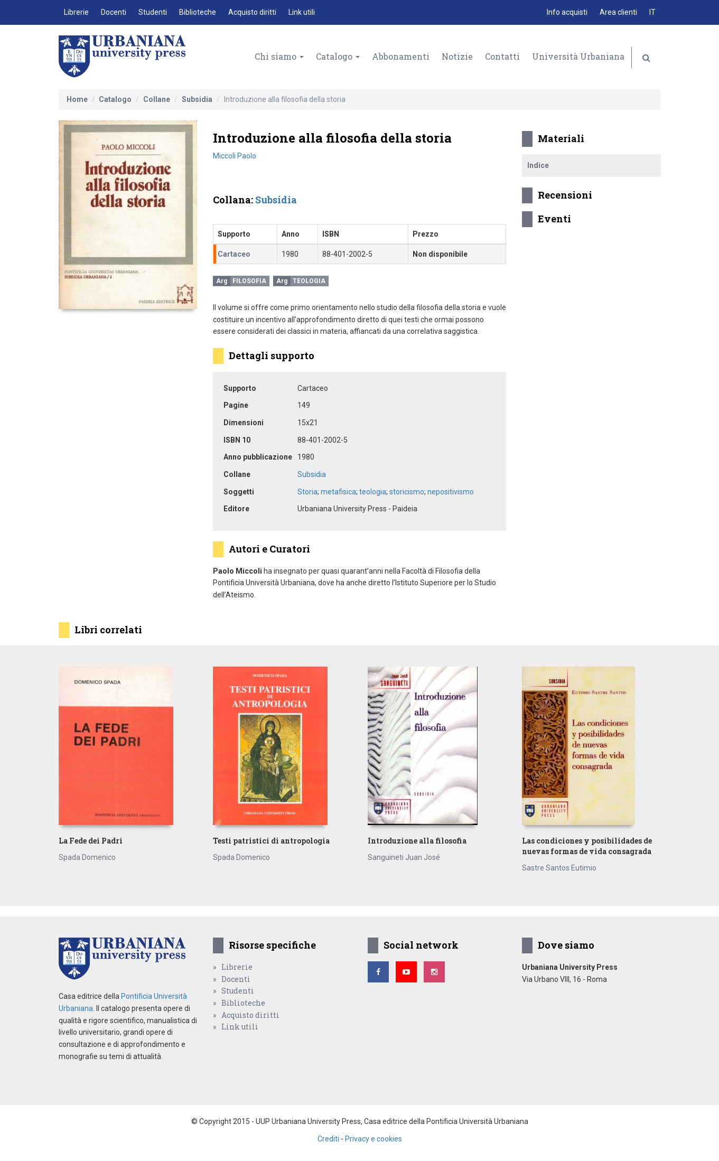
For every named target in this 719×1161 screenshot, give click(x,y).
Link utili (301, 12)
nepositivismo (450, 492)
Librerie (76, 12)
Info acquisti (567, 12)
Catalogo (338, 56)
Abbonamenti (400, 56)
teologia (372, 492)
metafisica (338, 492)
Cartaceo (234, 254)
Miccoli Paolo (234, 156)
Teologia (309, 281)
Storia (307, 492)
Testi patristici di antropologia (271, 841)
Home (77, 99)
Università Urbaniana (578, 56)
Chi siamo (279, 56)
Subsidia (197, 99)
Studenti (152, 12)
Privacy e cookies (373, 1139)
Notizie (457, 56)
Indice (538, 165)
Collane (156, 99)
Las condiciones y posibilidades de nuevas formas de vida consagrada (587, 846)
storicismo (406, 492)
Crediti (328, 1139)
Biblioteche (197, 12)
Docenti (113, 12)
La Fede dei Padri (91, 841)
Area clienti (618, 12)
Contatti (502, 56)
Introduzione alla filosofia (417, 841)
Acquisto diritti (252, 12)
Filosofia (249, 281)
